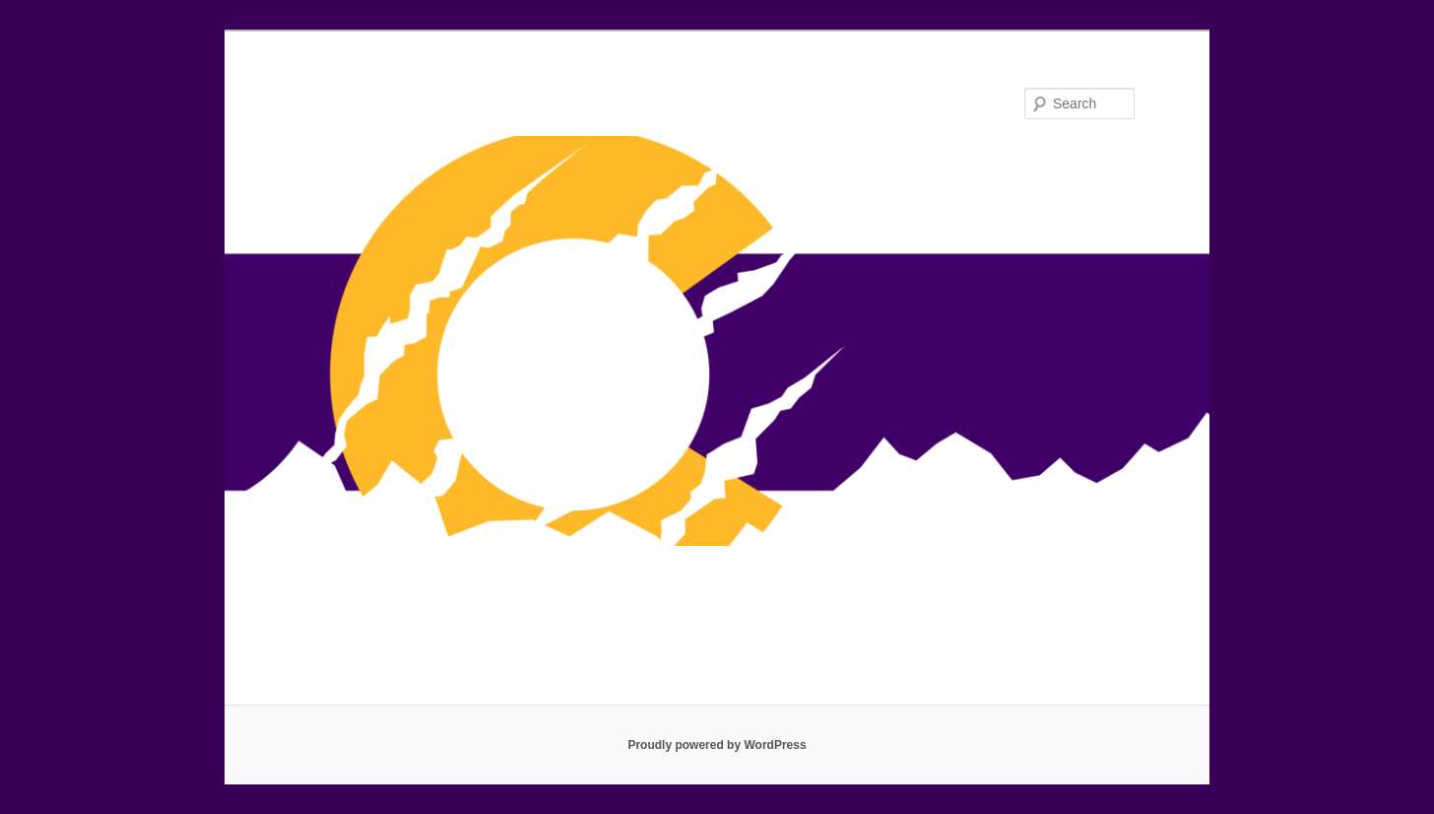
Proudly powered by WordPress (716, 745)
